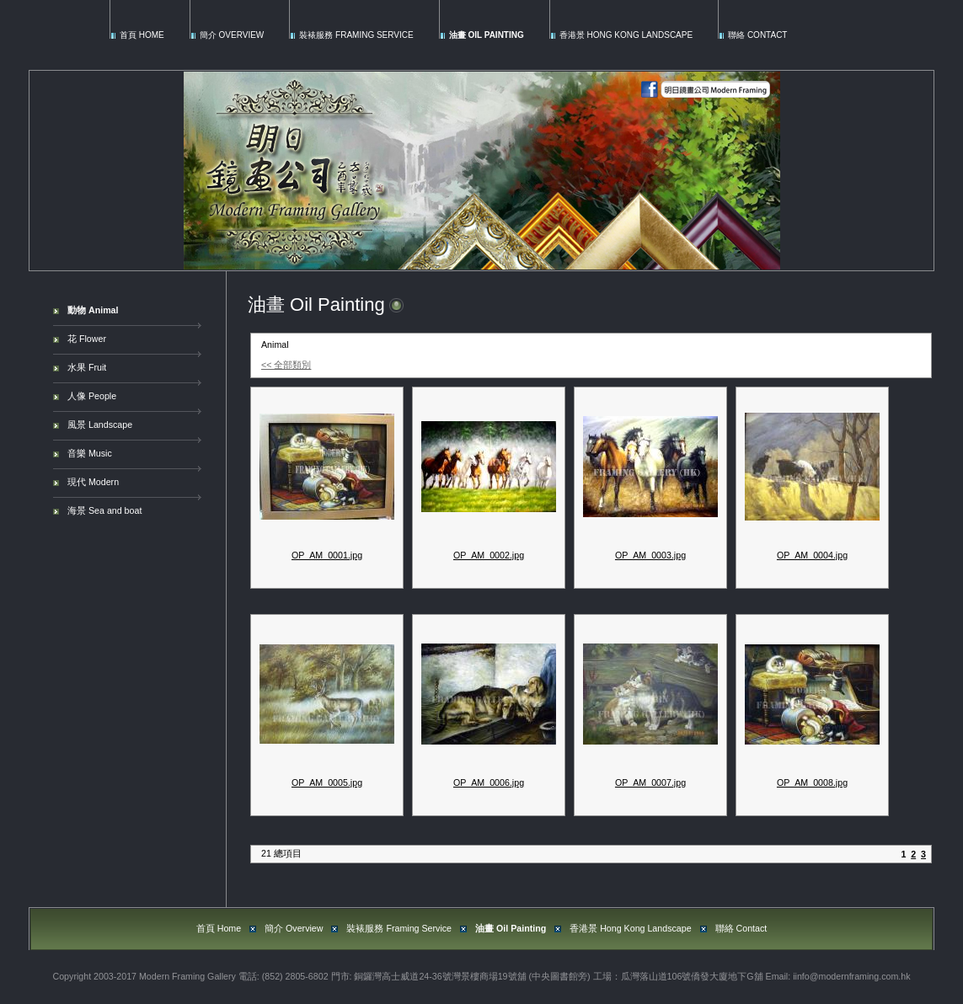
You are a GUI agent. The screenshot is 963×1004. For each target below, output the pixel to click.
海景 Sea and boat (104, 510)
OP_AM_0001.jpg (327, 555)
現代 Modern (93, 482)
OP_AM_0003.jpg (650, 555)
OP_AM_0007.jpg (650, 782)
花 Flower (86, 339)
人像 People (91, 396)
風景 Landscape (99, 424)
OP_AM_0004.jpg (812, 555)
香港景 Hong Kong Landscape (626, 35)
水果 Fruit (86, 367)
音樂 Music (89, 453)
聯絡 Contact (757, 35)
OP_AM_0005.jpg (327, 782)
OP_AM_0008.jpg (812, 782)
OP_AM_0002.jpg (488, 555)
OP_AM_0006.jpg (488, 782)
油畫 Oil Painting (486, 35)
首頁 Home (142, 35)
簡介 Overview (232, 35)
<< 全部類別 (286, 365)
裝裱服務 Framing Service (356, 35)
